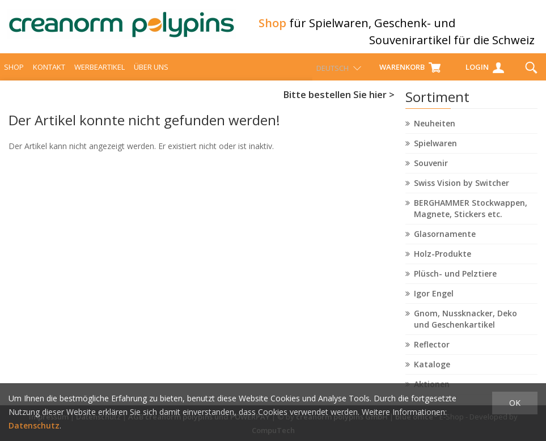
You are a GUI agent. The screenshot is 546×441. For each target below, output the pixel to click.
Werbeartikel (99, 77)
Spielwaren (435, 153)
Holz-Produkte (442, 263)
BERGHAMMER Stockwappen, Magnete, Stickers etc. (470, 218)
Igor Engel (434, 303)
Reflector (432, 354)
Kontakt (49, 77)
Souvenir (431, 173)
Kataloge (432, 374)
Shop (14, 77)
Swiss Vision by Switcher (461, 193)
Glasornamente (445, 244)
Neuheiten (434, 133)
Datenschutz (34, 425)
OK (514, 402)
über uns (151, 77)
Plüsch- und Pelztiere (455, 283)
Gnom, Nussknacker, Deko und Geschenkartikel (465, 329)
